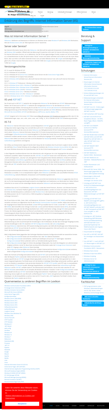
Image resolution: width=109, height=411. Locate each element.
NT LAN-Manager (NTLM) (11, 375)
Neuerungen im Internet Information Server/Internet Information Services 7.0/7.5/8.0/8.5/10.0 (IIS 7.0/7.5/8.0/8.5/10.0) (93, 86)
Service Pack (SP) (9, 318)
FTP (55, 239)
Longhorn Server (34, 188)
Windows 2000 (66, 40)
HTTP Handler (53, 263)
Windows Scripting (90, 256)
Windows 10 (28, 96)
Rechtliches (101, 405)
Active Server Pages (54, 75)
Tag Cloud (65, 405)
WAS (66, 147)
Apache (48, 112)
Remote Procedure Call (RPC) (13, 379)
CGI (43, 156)
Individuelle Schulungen (65, 12)
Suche (42, 16)
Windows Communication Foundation (46, 202)
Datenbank (56, 108)
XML (23, 224)
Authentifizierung (9, 141)
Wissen (94, 12)
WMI (15, 164)
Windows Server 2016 (17, 96)
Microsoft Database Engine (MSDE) (14, 371)
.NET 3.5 (21, 103)
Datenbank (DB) (9, 341)
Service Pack (23, 75)
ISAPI (28, 116)
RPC (12, 247)
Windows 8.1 (30, 94)
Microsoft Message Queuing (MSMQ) (15, 377)
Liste (33, 205)
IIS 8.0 (6, 92)
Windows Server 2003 (15, 43)
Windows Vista (14, 87)
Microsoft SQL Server (44, 108)
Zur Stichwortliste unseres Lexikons (92, 28)
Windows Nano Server (91, 251)
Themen (40, 12)
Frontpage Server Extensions (63, 245)
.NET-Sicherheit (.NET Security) (93, 114)
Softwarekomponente (19, 134)
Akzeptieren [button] (22, 404)
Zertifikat (62, 160)
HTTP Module (18, 265)
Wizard (15, 147)
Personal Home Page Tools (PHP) (14, 382)
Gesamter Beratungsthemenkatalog (91, 57)
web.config (56, 224)
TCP (59, 200)
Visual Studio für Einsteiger (92, 232)
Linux (43, 112)
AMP (39, 112)
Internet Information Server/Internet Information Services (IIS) (93, 77)
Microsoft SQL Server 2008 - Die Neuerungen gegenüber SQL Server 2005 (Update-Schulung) (94, 171)
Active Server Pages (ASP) (11, 294)
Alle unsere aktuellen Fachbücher (90, 298)
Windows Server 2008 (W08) (12, 298)
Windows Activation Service (56, 147)
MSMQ (63, 200)
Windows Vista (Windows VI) (12, 313)
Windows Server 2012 (16, 92)
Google (60, 59)
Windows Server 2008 (26, 87)
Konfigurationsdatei (42, 224)
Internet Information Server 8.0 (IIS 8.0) (16, 364)
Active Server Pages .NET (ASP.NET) (14, 367)
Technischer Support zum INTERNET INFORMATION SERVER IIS (92, 64)
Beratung (50, 12)
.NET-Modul (10, 270)
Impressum (90, 405)
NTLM (76, 173)
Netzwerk (47, 138)
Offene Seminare (82, 12)
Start (31, 12)
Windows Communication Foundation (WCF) (17, 286)
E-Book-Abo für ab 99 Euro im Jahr (92, 304)
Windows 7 (29, 89)
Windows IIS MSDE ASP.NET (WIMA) (14, 373)
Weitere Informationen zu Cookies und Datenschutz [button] (19, 397)
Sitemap (74, 405)
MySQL (53, 112)
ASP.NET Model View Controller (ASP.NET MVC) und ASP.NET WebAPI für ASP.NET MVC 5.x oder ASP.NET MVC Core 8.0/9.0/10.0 (94, 139)
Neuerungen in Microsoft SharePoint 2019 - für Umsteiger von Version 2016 (93, 178)
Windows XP (55, 40)
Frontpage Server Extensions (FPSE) (14, 288)
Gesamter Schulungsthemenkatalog (91, 277)
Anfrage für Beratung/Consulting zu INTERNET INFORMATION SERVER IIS (91, 49)
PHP (57, 112)
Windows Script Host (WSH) (93, 253)
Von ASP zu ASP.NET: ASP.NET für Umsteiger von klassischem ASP (94, 236)
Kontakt (82, 405)
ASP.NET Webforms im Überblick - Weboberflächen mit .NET (94, 160)
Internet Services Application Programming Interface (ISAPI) (22, 369)
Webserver (7, 40)
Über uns (33, 16)
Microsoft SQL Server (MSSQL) (13, 292)
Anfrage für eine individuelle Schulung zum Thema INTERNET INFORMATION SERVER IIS (91, 268)
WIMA (53, 110)
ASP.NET (17, 99)
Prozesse (64, 149)
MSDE (19, 112)
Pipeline (17, 257)
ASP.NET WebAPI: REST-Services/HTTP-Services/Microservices (91, 148)
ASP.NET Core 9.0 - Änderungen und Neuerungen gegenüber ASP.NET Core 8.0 (94, 109)
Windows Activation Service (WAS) (14, 290)
